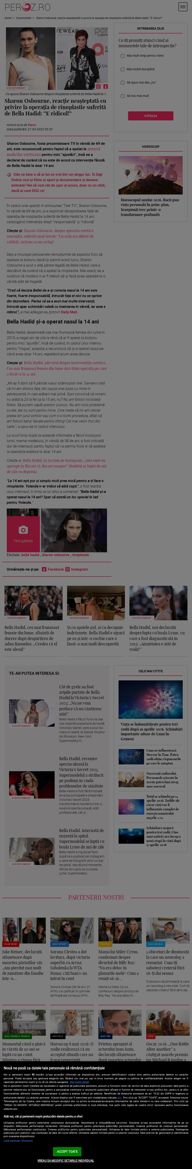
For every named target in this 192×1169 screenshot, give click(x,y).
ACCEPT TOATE (67, 1152)
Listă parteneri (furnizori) (18, 1140)
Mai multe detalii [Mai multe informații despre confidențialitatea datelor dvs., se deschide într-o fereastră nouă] (79, 1082)
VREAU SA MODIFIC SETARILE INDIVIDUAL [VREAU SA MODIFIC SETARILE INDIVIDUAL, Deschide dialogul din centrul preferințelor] (65, 1161)
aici (119, 1097)
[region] (96, 1115)
